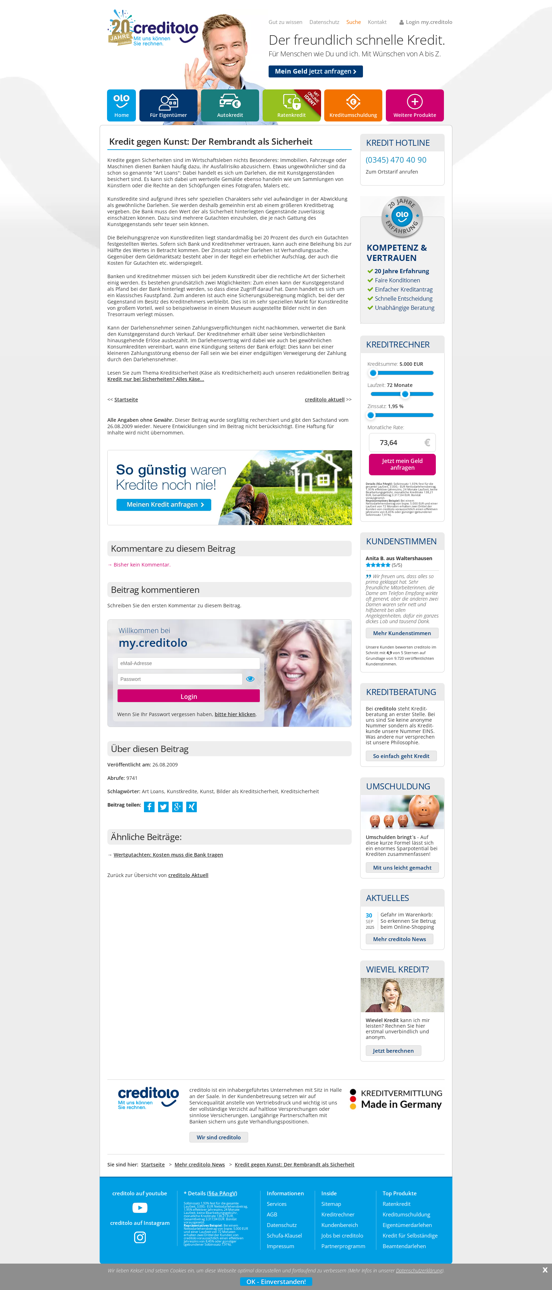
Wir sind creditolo (219, 1137)
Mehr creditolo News (399, 939)
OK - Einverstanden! (276, 1281)
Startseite (126, 399)
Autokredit (230, 115)
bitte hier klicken (235, 714)
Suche (353, 21)
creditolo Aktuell (188, 875)
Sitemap (331, 1203)
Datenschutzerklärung (419, 1270)
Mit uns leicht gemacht (402, 867)
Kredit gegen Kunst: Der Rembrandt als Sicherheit (295, 1164)
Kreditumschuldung (353, 115)
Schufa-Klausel (284, 1235)
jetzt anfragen (316, 71)
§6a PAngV (222, 1193)
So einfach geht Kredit (401, 755)
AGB (272, 1214)
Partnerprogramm (343, 1246)
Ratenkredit (291, 115)
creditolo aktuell (325, 399)
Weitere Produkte (415, 115)
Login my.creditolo (429, 21)
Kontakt (377, 21)
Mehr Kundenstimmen (402, 633)
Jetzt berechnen (393, 1050)
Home (121, 115)
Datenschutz (324, 21)
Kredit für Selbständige (410, 1235)
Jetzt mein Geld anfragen (402, 464)
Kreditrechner (338, 1214)
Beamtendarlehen (404, 1246)
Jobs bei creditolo (342, 1235)
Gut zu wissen (285, 21)
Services (277, 1203)
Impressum (280, 1246)
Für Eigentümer (168, 115)
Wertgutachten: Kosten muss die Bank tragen (168, 854)
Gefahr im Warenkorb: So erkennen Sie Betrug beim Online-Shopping (408, 920)
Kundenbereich (339, 1224)
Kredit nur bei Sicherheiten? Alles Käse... (155, 379)
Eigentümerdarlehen (407, 1224)
